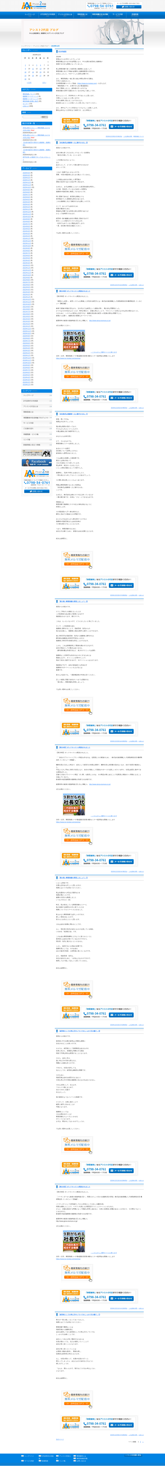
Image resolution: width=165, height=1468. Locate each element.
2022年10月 (27, 275)
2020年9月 (26, 336)
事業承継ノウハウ (138, 136)
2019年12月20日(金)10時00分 (118, 741)
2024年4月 (26, 231)
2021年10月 (27, 304)
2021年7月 (26, 311)
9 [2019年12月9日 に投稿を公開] (25, 69)
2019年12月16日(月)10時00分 (118, 1024)
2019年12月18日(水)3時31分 (119, 871)
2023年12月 (27, 241)
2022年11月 (27, 273)
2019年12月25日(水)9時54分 (119, 407)
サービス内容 (29, 1461)
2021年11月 (27, 302)
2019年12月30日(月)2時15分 (114, 136)
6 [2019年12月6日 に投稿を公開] (40, 65)
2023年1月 (26, 268)
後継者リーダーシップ (30, 99)
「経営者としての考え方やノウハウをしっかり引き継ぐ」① (79, 1314)
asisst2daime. (79, 1467)
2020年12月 (27, 329)
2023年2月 (26, 265)
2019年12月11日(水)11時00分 (118, 1308)
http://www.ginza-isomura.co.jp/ (100, 320)
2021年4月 (26, 319)
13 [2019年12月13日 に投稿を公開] (40, 69)
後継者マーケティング (30, 96)
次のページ (60, 1439)
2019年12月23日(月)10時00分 (118, 595)
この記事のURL (127, 136)
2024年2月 (26, 236)
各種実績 (45, 1461)
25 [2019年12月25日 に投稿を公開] (33, 76)
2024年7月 (26, 224)
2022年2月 (26, 294)
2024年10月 (27, 217)
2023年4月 (26, 260)
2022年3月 (26, 292)
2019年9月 (26, 365)
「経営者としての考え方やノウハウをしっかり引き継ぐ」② (79, 1031)
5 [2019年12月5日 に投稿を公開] (36, 65)
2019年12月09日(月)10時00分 (118, 1435)
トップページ (26, 46)
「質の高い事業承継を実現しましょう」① (73, 878)
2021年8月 (26, 309)
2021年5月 (26, 316)
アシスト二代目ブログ (41, 46)
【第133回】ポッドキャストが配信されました (74, 1187)
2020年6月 (26, 343)
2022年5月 (26, 287)
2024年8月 (26, 221)
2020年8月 (26, 338)
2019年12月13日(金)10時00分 (118, 1180)
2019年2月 (26, 382)
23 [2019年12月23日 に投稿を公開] (25, 76)
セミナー (26, 104)
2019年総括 (62, 51)
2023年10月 (27, 246)
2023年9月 (26, 248)
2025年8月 (26, 192)
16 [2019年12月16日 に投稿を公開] (25, 72)
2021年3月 (26, 321)
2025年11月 (27, 185)
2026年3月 (26, 175)
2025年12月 (27, 182)
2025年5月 (26, 199)
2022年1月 (26, 297)
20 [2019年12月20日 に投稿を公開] (40, 72)
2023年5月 (26, 258)
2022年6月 (26, 285)
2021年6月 (26, 314)
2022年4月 (26, 290)
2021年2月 (26, 324)
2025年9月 (26, 190)
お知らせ (141, 285)
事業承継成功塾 (82, 1458)
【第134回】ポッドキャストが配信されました (74, 747)
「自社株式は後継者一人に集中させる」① (73, 414)
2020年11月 (27, 331)
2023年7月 (26, 253)
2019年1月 (26, 384)
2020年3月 (26, 350)
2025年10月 (27, 187)
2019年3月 (26, 380)
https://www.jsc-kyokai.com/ (87, 83)
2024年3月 (26, 233)
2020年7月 (26, 341)
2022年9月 (26, 277)
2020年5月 (26, 346)
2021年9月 (26, 307)
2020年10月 (27, 333)
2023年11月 (27, 243)
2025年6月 (26, 197)
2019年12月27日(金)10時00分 (118, 285)
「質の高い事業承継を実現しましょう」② (73, 601)
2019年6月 (26, 372)
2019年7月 (26, 370)
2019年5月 (26, 375)
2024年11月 (27, 214)
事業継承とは (81, 1456)
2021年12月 (27, 299)
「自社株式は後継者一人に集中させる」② (73, 143)
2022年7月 (26, 282)
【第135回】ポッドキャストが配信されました (74, 291)
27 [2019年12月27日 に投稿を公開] (40, 76)
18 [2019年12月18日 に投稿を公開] (33, 72)
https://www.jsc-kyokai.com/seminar (68, 358)
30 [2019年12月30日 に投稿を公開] (25, 79)
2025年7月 (26, 195)
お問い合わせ (81, 1461)
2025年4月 (26, 202)
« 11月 (29, 83)
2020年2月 (26, 353)
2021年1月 (26, 326)
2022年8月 (26, 280)
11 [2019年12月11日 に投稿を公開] (33, 69)
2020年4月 (26, 348)
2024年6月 (26, 226)
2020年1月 (26, 355)
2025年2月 (26, 207)
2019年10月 (27, 363)
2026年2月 (26, 177)
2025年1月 (26, 209)
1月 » (44, 83)
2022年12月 (27, 270)
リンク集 (62, 1461)
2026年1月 (26, 180)
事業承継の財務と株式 (30, 101)
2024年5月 (26, 229)
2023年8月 (26, 251)
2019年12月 (27, 358)
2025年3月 (26, 204)
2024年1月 (26, 238)
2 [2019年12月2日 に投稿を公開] (25, 65)
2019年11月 (27, 360)
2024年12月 (27, 212)
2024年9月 (26, 219)
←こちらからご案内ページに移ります (90, 352)
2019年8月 (26, 368)
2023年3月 (26, 263)
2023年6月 (26, 255)
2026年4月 (26, 173)
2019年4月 (26, 377)
